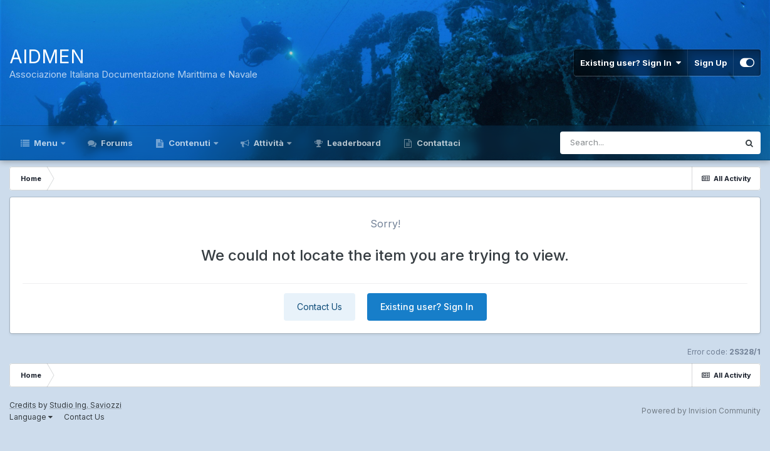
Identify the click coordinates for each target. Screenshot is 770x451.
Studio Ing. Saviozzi (85, 405)
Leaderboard (353, 143)
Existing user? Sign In (630, 62)
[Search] (615, 143)
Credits (22, 405)
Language (31, 417)
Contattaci (437, 143)
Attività (269, 143)
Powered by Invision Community (701, 410)
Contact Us (319, 306)
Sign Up (710, 63)
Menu (46, 143)
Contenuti (189, 143)
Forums (116, 143)
